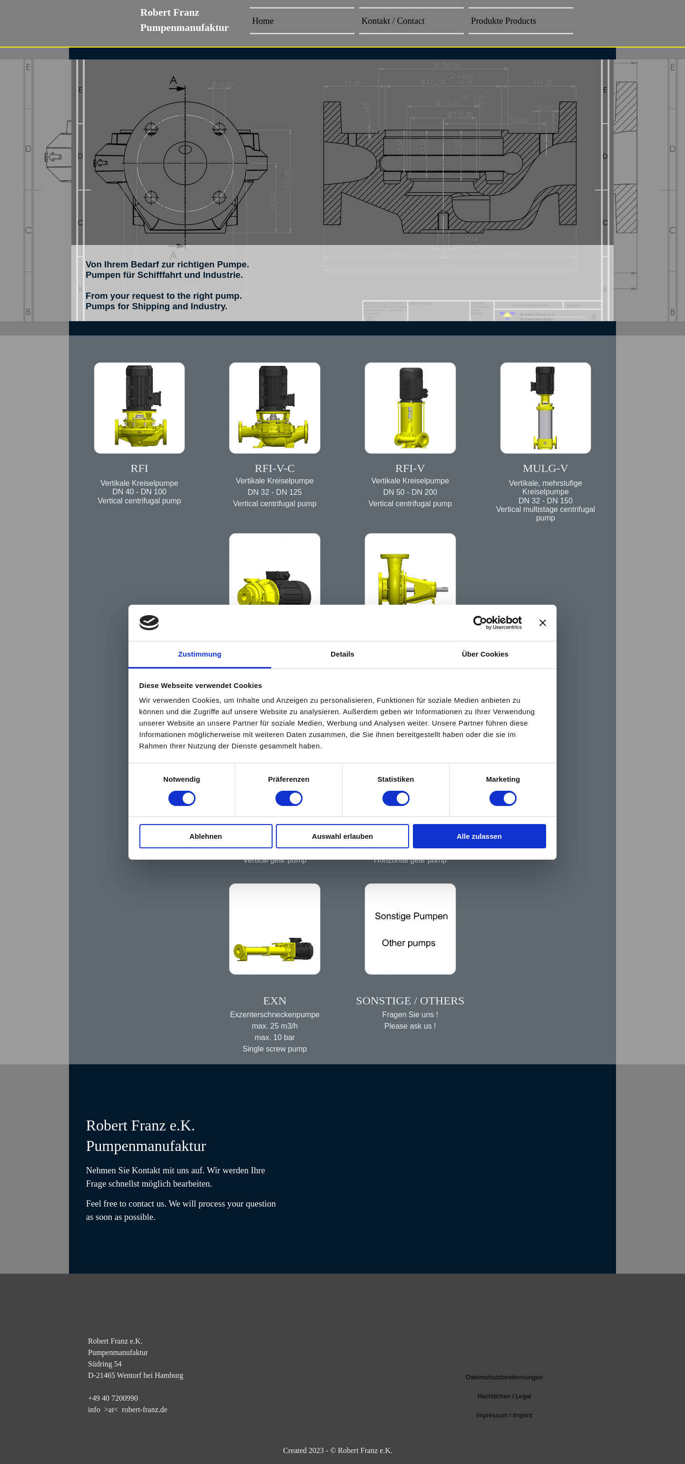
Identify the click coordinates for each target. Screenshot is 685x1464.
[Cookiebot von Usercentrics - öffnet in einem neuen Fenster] (480, 623)
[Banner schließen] (542, 622)
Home (263, 21)
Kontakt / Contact (393, 21)
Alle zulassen (479, 836)
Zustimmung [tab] (200, 654)
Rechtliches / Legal (504, 1396)
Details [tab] (342, 654)
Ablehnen (205, 836)
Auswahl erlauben (342, 836)
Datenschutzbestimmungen (504, 1377)
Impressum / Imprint (504, 1415)
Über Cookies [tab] (485, 654)
